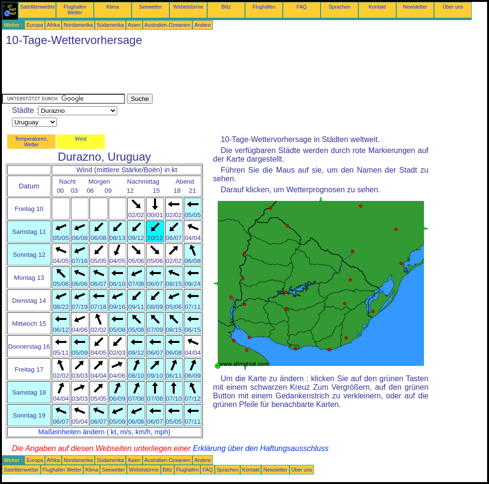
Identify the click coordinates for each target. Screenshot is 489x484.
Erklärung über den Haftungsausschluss (261, 448)
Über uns (453, 7)
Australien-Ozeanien (167, 25)
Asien (134, 25)
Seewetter (150, 7)
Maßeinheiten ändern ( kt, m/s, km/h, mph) (104, 432)
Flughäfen (264, 7)
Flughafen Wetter (75, 9)
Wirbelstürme (188, 7)
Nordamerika (78, 25)
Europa (34, 25)
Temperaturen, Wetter (31, 141)
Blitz (226, 7)
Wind (80, 139)
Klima (112, 7)
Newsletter (415, 7)
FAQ (302, 7)
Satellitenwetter (37, 7)
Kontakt (377, 7)
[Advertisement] (176, 72)
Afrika (53, 25)
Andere (202, 25)
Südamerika (110, 25)
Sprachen (340, 7)
